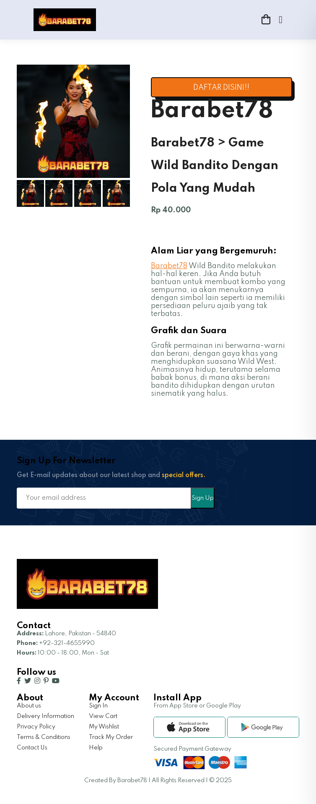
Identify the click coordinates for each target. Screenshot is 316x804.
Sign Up (203, 498)
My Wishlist (104, 727)
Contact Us (32, 748)
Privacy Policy (36, 727)
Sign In (98, 706)
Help (96, 748)
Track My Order (111, 737)
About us (29, 706)
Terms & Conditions (43, 737)
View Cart (103, 716)
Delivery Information (45, 716)
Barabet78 (169, 266)
